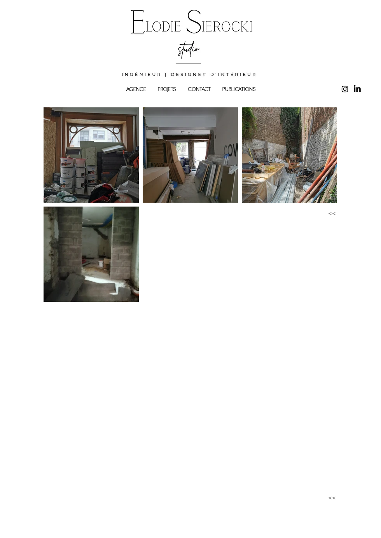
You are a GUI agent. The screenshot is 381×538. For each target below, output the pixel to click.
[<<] (324, 214)
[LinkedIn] (357, 89)
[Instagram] (345, 89)
